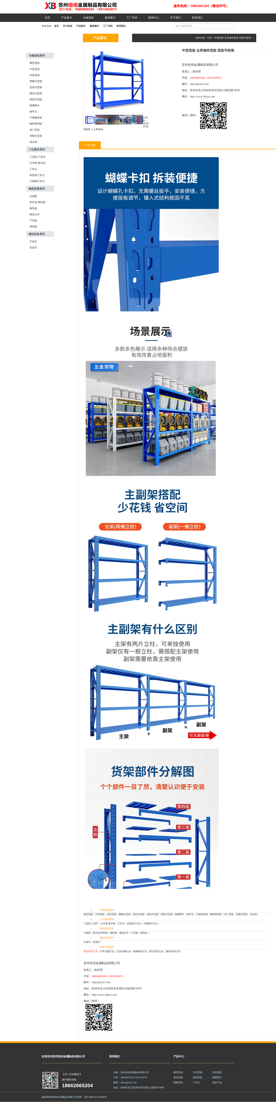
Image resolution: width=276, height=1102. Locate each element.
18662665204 (77, 1085)
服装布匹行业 (173, 951)
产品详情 (89, 145)
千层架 (33, 220)
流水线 (33, 142)
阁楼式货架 (36, 81)
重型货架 (35, 63)
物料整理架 (36, 123)
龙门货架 (35, 129)
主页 (209, 38)
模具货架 (178, 1077)
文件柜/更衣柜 (37, 163)
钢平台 (33, 111)
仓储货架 (88, 17)
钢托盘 (33, 208)
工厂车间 (132, 17)
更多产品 (217, 1082)
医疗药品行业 (156, 951)
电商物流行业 (140, 951)
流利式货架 (36, 87)
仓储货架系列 (37, 55)
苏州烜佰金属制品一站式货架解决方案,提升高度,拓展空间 (88, 7)
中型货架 (35, 69)
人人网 (94, 129)
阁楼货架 (178, 1082)
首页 (47, 17)
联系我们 (197, 17)
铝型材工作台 (37, 175)
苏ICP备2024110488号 (95, 1097)
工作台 (33, 169)
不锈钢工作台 (37, 181)
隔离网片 (35, 105)
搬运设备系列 (37, 234)
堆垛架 (33, 226)
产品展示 (66, 17)
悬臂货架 (197, 1077)
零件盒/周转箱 (37, 202)
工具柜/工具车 (37, 157)
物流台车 (35, 214)
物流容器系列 (37, 188)
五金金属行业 (124, 951)
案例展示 (110, 17)
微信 (100, 129)
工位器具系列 (37, 149)
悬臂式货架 (36, 99)
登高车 (33, 247)
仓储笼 (33, 196)
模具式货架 (36, 93)
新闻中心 (153, 17)
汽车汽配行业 (107, 951)
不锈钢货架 (36, 117)
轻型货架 (35, 75)
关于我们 (175, 17)
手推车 (33, 241)
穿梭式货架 (36, 136)
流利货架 (217, 1072)
